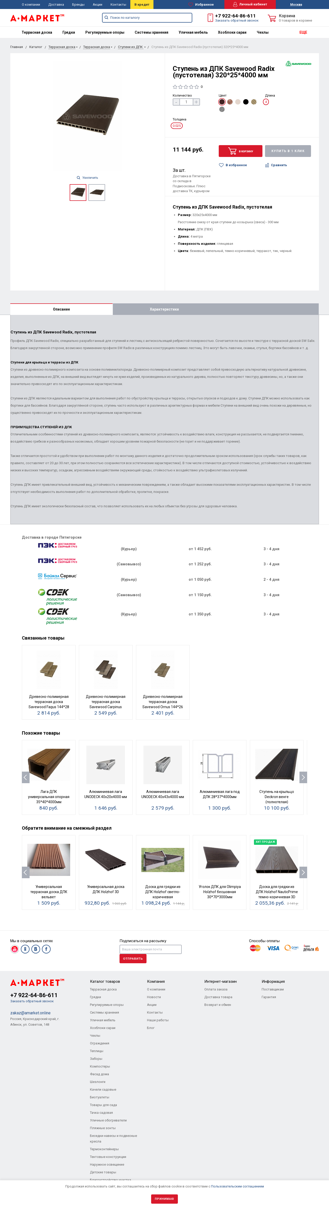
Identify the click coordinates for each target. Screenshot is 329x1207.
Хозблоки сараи (232, 32)
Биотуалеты (99, 1097)
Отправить (133, 958)
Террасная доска (37, 32)
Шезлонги (97, 1082)
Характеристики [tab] (164, 309)
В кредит (141, 4)
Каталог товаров (105, 981)
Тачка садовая (101, 1113)
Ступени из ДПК (130, 47)
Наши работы (158, 1020)
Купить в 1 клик (288, 151)
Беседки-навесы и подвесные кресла (113, 1138)
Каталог (35, 47)
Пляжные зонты (103, 1128)
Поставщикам (273, 989)
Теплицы (96, 1051)
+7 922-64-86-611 (235, 16)
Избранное (201, 5)
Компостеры (100, 1066)
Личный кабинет (250, 4)
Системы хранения (151, 32)
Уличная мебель (193, 32)
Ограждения (99, 1043)
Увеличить (87, 178)
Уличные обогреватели (108, 1120)
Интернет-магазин (220, 981)
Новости (154, 997)
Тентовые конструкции (108, 1157)
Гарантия (269, 997)
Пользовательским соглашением (237, 1186)
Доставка (56, 4)
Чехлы (263, 32)
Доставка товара (218, 997)
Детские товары (103, 1172)
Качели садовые (103, 1089)
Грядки (68, 32)
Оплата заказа (215, 989)
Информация (273, 981)
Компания (156, 981)
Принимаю (164, 1199)
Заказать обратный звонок (237, 20)
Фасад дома (99, 1074)
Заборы (96, 1059)
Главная (16, 47)
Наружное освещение (107, 1164)
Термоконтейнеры (104, 1149)
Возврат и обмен (217, 1005)
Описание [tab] (61, 309)
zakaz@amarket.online (30, 1012)
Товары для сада (103, 1105)
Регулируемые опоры (104, 32)
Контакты (118, 4)
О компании (31, 4)
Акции (97, 4)
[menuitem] (36, 32)
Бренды (78, 4)
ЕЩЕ (303, 32)
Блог (150, 1028)
